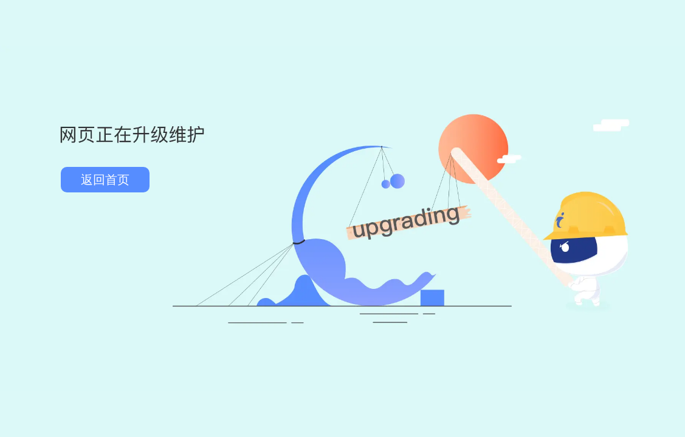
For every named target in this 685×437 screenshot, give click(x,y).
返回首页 (105, 179)
